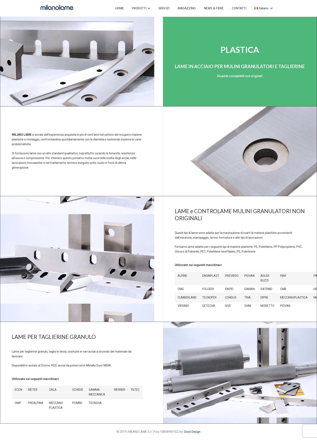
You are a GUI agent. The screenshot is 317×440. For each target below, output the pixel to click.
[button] (148, 8)
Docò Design (192, 431)
